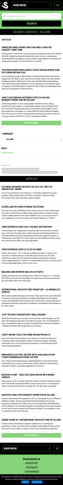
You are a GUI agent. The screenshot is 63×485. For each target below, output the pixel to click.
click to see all (31, 435)
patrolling (53, 172)
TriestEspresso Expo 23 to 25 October (22, 249)
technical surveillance (30, 169)
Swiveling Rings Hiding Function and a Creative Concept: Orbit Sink (27, 48)
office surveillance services (36, 172)
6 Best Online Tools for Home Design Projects (26, 334)
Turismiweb (31, 471)
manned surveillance (11, 169)
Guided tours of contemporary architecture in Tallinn (31, 419)
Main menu (31, 5)
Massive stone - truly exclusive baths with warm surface (28, 376)
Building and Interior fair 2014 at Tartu (22, 272)
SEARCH (32, 23)
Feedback (31, 467)
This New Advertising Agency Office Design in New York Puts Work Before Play (31, 71)
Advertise (31, 463)
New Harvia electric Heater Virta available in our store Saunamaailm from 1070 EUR (28, 355)
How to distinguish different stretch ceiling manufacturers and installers (26, 98)
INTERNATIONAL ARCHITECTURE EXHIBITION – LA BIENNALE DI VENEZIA (31, 290)
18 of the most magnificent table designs (24, 314)
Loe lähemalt (37, 482)
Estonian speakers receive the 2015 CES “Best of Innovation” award (27, 188)
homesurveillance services (13, 172)
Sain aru (25, 482)
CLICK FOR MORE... (31, 123)
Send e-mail (7, 152)
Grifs (4, 148)
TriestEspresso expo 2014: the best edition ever (27, 227)
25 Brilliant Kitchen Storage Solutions (23, 206)
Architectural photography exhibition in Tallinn (28, 395)
